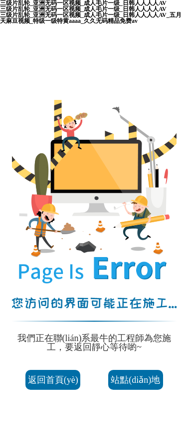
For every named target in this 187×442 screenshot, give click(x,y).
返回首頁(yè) (53, 380)
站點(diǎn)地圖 (135, 382)
